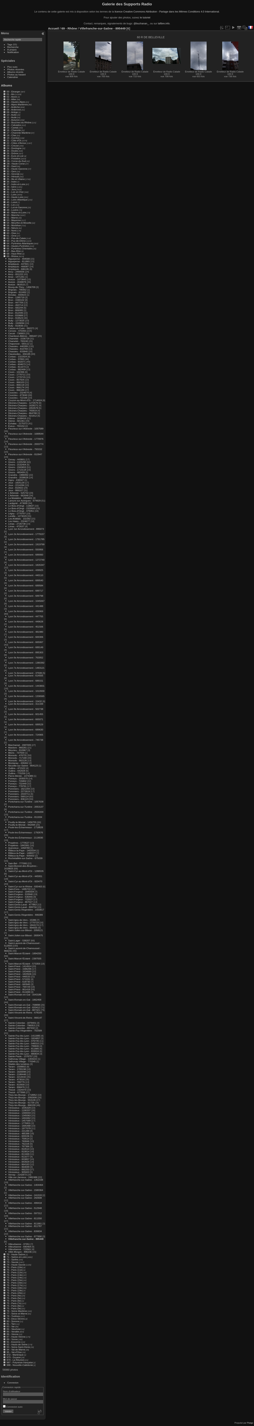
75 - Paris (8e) (14, 1305)
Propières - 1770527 (18, 842)
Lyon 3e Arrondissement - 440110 (25, 575)
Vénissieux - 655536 (18, 1136)
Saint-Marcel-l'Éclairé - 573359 (24, 963)
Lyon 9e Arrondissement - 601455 (25, 714)
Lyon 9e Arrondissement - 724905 (25, 734)
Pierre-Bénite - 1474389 (20, 776)
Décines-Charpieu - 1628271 (23, 405)
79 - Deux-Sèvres (16, 1318)
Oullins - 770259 (16, 773)
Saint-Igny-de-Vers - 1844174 (23, 925)
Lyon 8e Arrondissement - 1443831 (26, 686)
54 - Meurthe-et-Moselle (19, 222)
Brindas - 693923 (17, 294)
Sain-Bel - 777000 (17, 863)
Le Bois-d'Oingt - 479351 (21, 511)
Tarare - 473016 (16, 1079)
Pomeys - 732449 (17, 783)
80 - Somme (13, 1321)
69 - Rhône (12, 256)
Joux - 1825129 (16, 482)
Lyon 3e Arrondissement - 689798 (25, 595)
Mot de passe (10, 1399)
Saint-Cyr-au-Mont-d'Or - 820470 (25, 881)
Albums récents (15, 72)
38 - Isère (11, 186)
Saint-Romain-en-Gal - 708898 (24, 1005)
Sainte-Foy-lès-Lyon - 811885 (23, 1048)
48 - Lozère (12, 210)
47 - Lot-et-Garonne (17, 207)
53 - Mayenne (14, 220)
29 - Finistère (13, 158)
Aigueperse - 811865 (19, 261)
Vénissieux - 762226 (18, 1143)
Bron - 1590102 (16, 300)
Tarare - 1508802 (17, 1066)
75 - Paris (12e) (15, 1272)
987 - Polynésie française (20, 1362)
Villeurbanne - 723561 (19, 1249)
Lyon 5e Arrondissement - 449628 (25, 621)
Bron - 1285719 (16, 297)
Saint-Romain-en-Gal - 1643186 (24, 994)
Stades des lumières (18, 1064)
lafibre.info (164, 23)
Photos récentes (15, 69)
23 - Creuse (13, 145)
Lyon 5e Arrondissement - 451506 (25, 626)
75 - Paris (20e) (15, 1293)
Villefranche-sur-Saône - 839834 (25, 1231)
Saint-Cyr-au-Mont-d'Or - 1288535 (25, 871)
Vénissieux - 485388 (18, 1133)
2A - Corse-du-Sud (16, 161)
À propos (12, 49)
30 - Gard (11, 166)
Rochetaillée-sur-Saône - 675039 (25, 858)
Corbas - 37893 (16, 359)
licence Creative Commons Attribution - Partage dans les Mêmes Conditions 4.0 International (167, 11)
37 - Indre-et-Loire (16, 184)
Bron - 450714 (15, 305)
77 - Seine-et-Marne (17, 1313)
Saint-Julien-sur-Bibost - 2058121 (25, 930)
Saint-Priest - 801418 (19, 989)
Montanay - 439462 (18, 763)
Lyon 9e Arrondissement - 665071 (25, 719)
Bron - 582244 (15, 307)
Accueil (53, 28)
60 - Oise (11, 233)
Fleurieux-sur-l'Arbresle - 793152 (25, 449)
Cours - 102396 (16, 372)
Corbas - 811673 (17, 367)
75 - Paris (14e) (15, 1277)
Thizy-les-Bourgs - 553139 (22, 1100)
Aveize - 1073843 (17, 279)
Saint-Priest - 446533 (19, 976)
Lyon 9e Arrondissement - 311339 (25, 704)
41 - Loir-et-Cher (15, 192)
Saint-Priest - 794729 (19, 986)
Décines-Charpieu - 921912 (22, 415)
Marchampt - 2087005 (19, 745)
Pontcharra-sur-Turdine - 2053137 (25, 806)
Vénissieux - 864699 (18, 1167)
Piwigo (250, 1423)
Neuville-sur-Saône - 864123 (23, 765)
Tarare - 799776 (16, 1082)
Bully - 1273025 (16, 320)
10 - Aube (11, 114)
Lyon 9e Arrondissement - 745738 (25, 740)
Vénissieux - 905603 (18, 1172)
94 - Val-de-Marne (16, 1349)
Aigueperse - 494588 (19, 258)
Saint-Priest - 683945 (19, 984)
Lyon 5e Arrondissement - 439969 (25, 611)
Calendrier (12, 77)
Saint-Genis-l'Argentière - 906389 (25, 914)
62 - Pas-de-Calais (16, 238)
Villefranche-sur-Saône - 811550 (25, 1218)
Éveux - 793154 (16, 426)
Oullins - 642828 (16, 770)
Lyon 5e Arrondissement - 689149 (25, 647)
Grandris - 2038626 (18, 477)
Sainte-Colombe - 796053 (21, 1025)
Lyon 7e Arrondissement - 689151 (25, 680)
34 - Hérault (13, 176)
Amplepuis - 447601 (18, 264)
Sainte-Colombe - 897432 (21, 1028)
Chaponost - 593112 (18, 343)
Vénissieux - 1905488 (19, 1125)
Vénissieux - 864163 (18, 1164)
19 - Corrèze (13, 138)
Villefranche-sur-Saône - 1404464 (25, 1185)
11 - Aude (11, 117)
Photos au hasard (16, 74)
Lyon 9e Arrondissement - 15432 (25, 701)
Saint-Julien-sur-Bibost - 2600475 (25, 935)
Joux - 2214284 (16, 485)
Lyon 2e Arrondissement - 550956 (25, 549)
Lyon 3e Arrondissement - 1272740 (26, 559)
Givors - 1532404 (17, 464)
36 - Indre (11, 181)
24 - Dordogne (14, 148)
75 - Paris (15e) (15, 1280)
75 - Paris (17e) (15, 1285)
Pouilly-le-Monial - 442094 (21, 824)
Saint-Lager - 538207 (19, 940)
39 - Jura (11, 189)
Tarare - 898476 (16, 1087)
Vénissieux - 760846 (18, 1141)
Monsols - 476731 (17, 755)
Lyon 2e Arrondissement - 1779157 (26, 534)
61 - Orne (11, 235)
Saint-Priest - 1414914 (19, 966)
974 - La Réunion (15, 1360)
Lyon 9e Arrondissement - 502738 (25, 709)
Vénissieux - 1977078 (19, 1128)
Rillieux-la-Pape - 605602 (21, 855)
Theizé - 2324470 (17, 1089)
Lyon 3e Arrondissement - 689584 (25, 585)
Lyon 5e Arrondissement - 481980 (25, 631)
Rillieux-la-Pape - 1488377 (22, 853)
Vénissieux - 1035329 (19, 1107)
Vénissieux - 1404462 (19, 1118)
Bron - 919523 (15, 318)
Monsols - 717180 (17, 758)
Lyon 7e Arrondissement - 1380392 (26, 662)
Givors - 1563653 (17, 467)
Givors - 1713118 (17, 469)
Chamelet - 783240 (18, 341)
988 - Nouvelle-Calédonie (20, 1365)
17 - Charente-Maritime (19, 132)
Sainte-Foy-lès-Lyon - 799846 (23, 1046)
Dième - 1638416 (17, 418)
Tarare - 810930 (16, 1084)
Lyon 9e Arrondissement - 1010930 (26, 691)
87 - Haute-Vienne (16, 1336)
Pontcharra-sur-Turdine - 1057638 (25, 801)
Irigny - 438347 (16, 480)
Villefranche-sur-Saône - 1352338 (25, 1179)
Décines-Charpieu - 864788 (22, 413)
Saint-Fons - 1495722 (19, 889)
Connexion (12, 1382)
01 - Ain (10, 94)
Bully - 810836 (15, 325)
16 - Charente (14, 130)
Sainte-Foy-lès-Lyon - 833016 (23, 1051)
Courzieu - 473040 (17, 395)
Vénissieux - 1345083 (19, 1115)
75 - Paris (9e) (14, 1308)
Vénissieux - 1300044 (19, 1113)
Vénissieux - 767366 (18, 1146)
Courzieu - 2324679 (18, 392)
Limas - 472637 (16, 526)
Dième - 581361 (16, 421)
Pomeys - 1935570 (18, 778)
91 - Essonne (13, 1342)
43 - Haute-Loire (15, 197)
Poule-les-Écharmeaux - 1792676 (25, 832)
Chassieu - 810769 (18, 348)
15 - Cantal (12, 127)
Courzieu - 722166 (17, 397)
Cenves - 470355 (17, 330)
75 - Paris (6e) (14, 1300)
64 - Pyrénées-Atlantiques (20, 243)
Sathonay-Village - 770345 (22, 1061)
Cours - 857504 (16, 379)
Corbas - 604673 (17, 364)
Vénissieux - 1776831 (19, 1123)
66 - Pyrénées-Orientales (20, 248)
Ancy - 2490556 (16, 271)
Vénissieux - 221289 (18, 1131)
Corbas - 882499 (17, 369)
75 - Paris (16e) (15, 1282)
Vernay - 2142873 (17, 1174)
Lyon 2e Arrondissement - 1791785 (26, 539)
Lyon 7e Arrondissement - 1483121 (26, 667)
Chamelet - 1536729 (18, 338)
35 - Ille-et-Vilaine (16, 179)
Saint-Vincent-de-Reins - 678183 (25, 1012)
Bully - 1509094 (16, 323)
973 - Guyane (14, 1357)
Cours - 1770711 (17, 374)
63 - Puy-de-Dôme (16, 240)
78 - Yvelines (13, 1316)
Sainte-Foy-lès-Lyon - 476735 (23, 1041)
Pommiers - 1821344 (19, 788)
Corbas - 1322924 (17, 356)
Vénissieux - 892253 (18, 1169)
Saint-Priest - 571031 (19, 979)
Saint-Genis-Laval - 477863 (22, 904)
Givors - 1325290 (17, 462)
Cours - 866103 (16, 382)
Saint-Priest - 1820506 (19, 974)
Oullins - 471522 (16, 768)
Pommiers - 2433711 (19, 794)
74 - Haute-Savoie (16, 1264)
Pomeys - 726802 (17, 781)
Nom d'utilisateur (11, 1391)
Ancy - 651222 (15, 274)
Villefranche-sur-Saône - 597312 (25, 1213)
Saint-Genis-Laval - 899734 (22, 907)
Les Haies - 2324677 (19, 521)
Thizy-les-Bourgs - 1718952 (22, 1095)
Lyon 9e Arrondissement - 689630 (25, 729)
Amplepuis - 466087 (18, 266)
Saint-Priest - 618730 (19, 981)
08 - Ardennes (14, 109)
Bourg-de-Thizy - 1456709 (21, 287)
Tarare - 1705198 (17, 1069)
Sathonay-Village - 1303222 (22, 1059)
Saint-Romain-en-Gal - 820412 (24, 1007)
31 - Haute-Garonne (17, 168)
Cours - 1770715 (17, 377)
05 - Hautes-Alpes (16, 102)
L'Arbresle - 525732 (18, 493)
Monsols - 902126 (17, 760)
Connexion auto (13, 1406)
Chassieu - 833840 (18, 351)
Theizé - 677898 (16, 1092)
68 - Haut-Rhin (14, 253)
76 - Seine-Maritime (17, 1311)
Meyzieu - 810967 (17, 750)
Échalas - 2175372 (18, 423)
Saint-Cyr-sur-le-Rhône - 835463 (25, 886)
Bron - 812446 (15, 312)
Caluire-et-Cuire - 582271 (21, 328)
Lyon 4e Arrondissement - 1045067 (26, 601)
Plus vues (12, 67)
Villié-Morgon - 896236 (20, 1251)
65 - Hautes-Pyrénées (18, 246)
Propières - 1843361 (18, 845)
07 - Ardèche (13, 107)
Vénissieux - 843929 (18, 1161)
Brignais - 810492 (17, 292)
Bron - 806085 (15, 310)
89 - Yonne (12, 1339)
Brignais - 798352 (17, 289)
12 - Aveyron (13, 120)
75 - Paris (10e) (15, 1267)
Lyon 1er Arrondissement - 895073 (26, 529)
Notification (13, 52)
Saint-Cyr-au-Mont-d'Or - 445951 (25, 876)
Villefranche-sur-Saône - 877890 (25, 1236)
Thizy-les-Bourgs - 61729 (21, 1102)
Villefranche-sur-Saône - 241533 (25, 1195)
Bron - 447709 (15, 302)
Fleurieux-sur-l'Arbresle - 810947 (25, 454)
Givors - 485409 (16, 472)
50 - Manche (13, 215)
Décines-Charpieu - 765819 (22, 410)
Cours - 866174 (16, 387)
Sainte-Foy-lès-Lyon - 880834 (23, 1053)
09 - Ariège (12, 112)
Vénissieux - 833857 (18, 1159)
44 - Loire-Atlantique (17, 199)
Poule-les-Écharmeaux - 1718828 (25, 827)
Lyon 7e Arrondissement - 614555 (25, 675)
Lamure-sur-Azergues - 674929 (24, 500)
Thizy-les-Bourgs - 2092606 (22, 1097)
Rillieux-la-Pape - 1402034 (22, 850)
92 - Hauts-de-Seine (17, 1344)
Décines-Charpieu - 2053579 (23, 408)
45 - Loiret (12, 202)
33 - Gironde (13, 174)
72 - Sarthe (12, 1259)
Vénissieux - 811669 (18, 1154)
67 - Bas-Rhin (14, 251)
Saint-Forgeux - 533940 (20, 894)
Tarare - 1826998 (17, 1071)
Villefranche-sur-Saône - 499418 (25, 1203)
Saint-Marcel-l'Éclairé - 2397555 (24, 958)
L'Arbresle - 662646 (18, 495)
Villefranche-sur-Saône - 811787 (25, 1226)
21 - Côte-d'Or (14, 140)
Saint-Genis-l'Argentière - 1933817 (26, 909)
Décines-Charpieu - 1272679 (23, 403)
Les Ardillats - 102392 (19, 518)
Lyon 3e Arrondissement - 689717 (25, 590)
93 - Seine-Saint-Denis (18, 1347)
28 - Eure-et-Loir (15, 156)
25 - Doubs (12, 150)
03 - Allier (11, 99)
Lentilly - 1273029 (17, 516)
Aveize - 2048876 (17, 282)
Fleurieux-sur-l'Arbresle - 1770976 (25, 439)
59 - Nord (11, 230)
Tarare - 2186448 (17, 1074)
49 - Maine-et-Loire (16, 212)
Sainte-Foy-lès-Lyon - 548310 (23, 1043)
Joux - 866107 (15, 490)
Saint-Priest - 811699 (19, 992)
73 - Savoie (12, 1262)
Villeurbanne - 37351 (19, 1244)
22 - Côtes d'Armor (16, 143)
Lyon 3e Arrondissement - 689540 (25, 580)
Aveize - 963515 (16, 284)
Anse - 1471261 (16, 276)
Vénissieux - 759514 (18, 1138)
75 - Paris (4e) (14, 1295)
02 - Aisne (12, 96)
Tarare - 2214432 (17, 1077)
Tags (9, 44)
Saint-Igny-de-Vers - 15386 (22, 920)
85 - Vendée (13, 1331)
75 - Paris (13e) (15, 1275)
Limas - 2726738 (17, 523)
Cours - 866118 (16, 385)
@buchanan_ (141, 23)
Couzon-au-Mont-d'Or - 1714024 (25, 400)
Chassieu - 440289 (18, 346)
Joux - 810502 (15, 487)
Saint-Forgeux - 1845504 (21, 891)
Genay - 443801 (16, 459)
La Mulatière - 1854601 (20, 498)
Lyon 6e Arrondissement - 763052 (25, 657)
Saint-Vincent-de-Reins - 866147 (25, 1017)
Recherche (13, 47)
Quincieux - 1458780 (19, 848)
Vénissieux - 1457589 (19, 1120)
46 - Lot (10, 204)
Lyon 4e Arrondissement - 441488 (25, 606)
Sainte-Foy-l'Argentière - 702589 (25, 1030)
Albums (6, 85)
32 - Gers (11, 171)
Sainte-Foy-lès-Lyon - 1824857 (24, 1038)
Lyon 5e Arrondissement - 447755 (25, 616)
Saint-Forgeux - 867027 (20, 902)
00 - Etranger (13, 91)
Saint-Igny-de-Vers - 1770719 (23, 922)
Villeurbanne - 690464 (19, 1246)
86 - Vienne (12, 1334)
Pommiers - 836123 (18, 799)
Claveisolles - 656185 (19, 354)
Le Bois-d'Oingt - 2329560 (21, 508)
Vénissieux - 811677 (18, 1156)
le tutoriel (145, 17)
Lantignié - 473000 (17, 503)
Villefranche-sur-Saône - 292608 (25, 1197)
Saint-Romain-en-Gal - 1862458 (24, 999)
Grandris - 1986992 (18, 475)
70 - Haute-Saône (16, 1254)
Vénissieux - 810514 (18, 1149)
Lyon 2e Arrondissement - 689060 (25, 554)
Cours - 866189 (16, 390)
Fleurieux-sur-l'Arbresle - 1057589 (25, 428)
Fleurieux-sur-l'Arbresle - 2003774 (25, 444)
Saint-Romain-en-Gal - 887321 (24, 1010)
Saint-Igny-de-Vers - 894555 (22, 927)
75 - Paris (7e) (14, 1303)
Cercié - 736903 (16, 333)
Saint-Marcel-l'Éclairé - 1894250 (24, 953)
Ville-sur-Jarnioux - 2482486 (22, 1177)
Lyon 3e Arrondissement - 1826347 (26, 565)
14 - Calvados (14, 125)
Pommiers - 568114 (18, 796)
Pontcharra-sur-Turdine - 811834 (25, 817)
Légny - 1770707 (17, 513)
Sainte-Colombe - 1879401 (22, 1023)
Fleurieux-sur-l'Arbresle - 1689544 (25, 433)
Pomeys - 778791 (17, 786)
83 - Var (11, 1326)
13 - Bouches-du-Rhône (19, 122)
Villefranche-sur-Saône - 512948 (25, 1208)
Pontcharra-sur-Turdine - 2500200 (25, 812)
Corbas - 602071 (17, 361)
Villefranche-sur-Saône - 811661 (25, 1223)
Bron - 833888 (15, 315)
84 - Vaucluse (14, 1329)
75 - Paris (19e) (15, 1290)
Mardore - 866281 (17, 747)
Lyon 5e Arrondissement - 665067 (25, 642)
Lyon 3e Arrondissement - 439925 (25, 570)
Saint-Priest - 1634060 (19, 971)
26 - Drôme (12, 153)
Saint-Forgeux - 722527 (20, 899)
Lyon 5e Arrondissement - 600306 (25, 637)
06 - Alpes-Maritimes (17, 104)
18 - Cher (11, 135)
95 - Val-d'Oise (14, 1352)
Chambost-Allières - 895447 (22, 336)
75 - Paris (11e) (15, 1269)
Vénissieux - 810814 (18, 1151)
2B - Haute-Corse (16, 163)
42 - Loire (11, 194)
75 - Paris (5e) (14, 1298)
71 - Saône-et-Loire (17, 1257)
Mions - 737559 (16, 752)
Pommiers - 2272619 (19, 791)
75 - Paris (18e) (15, 1287)
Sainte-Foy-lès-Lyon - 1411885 (24, 1035)
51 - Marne (12, 217)
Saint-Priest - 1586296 (19, 968)
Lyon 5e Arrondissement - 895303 (25, 652)
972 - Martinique (15, 1354)
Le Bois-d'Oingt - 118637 (21, 505)
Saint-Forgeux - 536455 (20, 896)
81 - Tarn (11, 1324)
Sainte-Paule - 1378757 (20, 1056)
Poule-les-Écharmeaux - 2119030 (25, 837)
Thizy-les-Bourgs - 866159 (22, 1105)
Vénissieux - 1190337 (19, 1110)
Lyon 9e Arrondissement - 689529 (25, 724)
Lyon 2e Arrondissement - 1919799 (26, 544)
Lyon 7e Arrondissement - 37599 (25, 673)
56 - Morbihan (14, 225)
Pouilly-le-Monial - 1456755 (22, 822)
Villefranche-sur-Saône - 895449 (25, 1239)
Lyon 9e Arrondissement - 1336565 (26, 696)
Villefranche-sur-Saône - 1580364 (25, 1190)
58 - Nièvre (12, 228)
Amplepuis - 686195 (18, 269)
